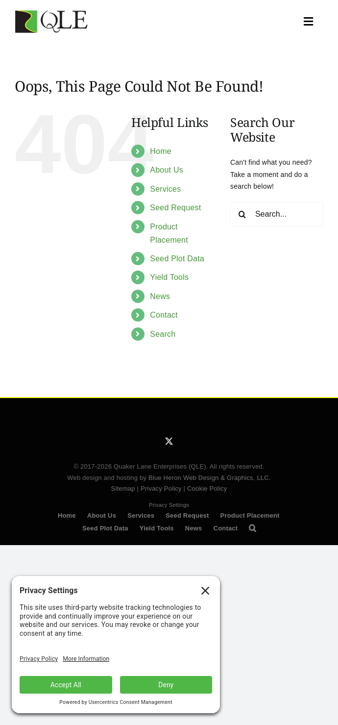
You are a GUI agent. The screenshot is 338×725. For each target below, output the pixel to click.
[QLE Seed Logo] (51, 13)
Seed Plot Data (177, 258)
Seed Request (175, 207)
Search (162, 334)
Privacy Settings (169, 505)
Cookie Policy (207, 488)
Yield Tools (169, 277)
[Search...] (276, 214)
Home (160, 151)
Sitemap (123, 488)
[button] (252, 528)
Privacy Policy (161, 488)
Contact (164, 315)
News (160, 296)
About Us (166, 170)
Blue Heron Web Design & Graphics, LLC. (209, 477)
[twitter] (169, 441)
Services (165, 189)
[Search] (242, 214)
